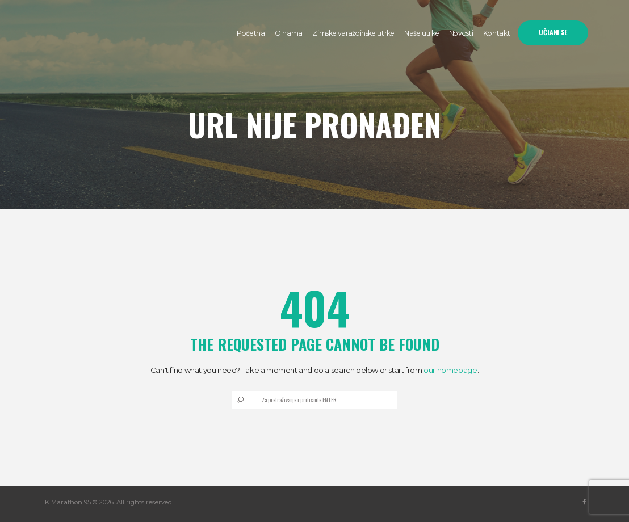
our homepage (450, 369)
